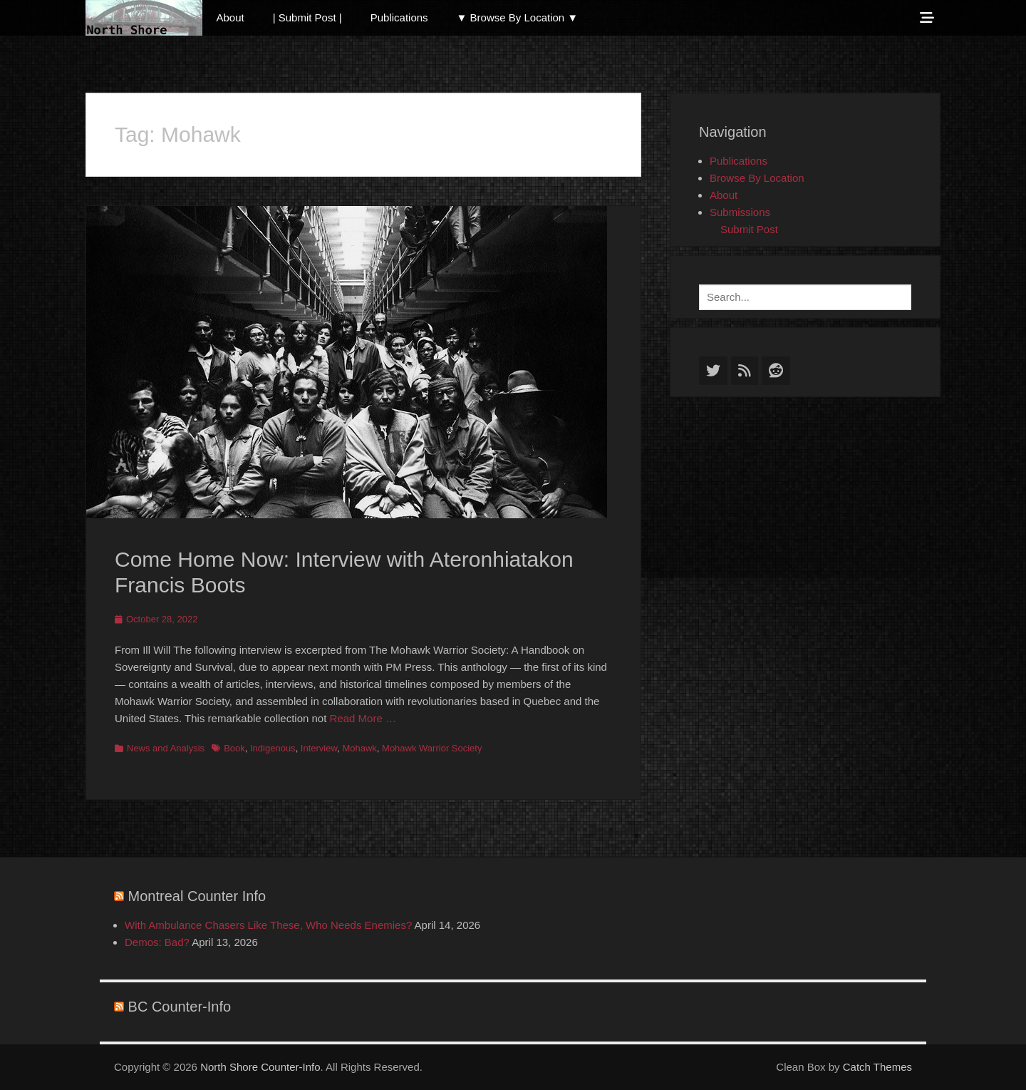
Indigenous (273, 748)
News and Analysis (165, 748)
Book (234, 748)
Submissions (740, 212)
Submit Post (749, 229)
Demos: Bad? (157, 942)
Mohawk (359, 748)
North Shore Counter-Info (260, 1067)
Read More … (363, 718)
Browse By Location (757, 178)
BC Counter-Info (180, 1006)
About (230, 17)
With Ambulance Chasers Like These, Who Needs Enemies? (268, 925)
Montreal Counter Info (197, 896)
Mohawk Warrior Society (432, 748)
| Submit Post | (307, 17)
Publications (399, 17)
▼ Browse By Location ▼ (518, 17)
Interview (319, 748)
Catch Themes (877, 1067)
